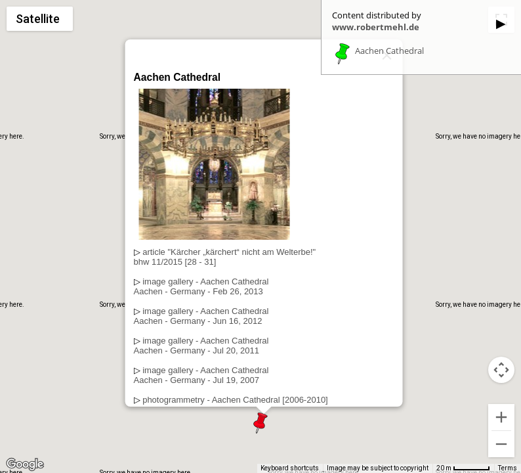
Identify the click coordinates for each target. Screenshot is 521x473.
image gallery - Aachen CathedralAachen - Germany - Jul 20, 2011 (201, 345)
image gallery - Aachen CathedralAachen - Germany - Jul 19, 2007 (201, 375)
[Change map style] (40, 19)
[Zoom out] (501, 444)
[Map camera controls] (501, 370)
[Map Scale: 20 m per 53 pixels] (463, 468)
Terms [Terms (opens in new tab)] (507, 468)
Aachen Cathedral (389, 51)
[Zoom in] (501, 417)
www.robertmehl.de (375, 27)
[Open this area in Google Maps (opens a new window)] (25, 464)
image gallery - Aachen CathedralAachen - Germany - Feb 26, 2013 (201, 286)
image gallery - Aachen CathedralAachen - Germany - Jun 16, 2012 (201, 316)
